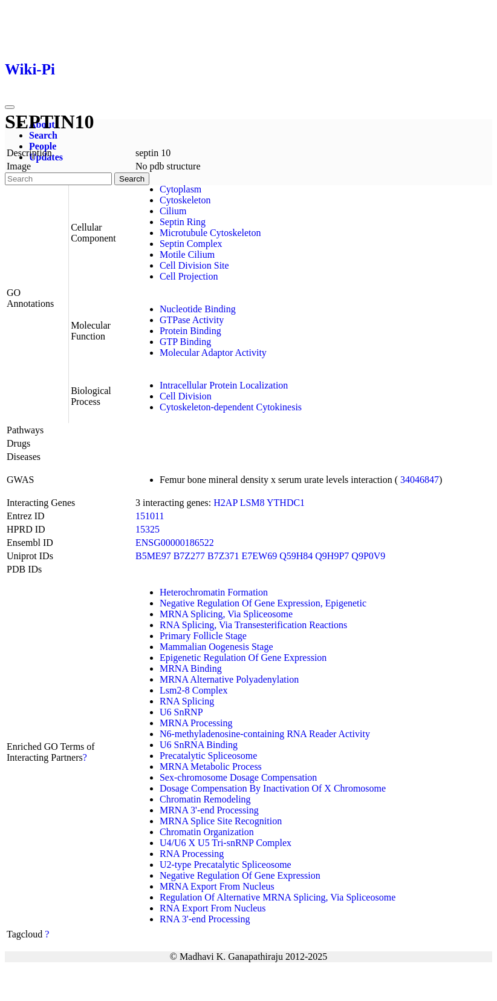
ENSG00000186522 (174, 542)
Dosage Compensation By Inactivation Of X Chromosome (273, 788)
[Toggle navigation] (10, 107)
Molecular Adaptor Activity (213, 352)
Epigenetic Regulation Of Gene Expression (243, 657)
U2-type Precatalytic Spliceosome (225, 864)
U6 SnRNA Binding (199, 745)
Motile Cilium (187, 254)
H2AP (225, 502)
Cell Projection (189, 276)
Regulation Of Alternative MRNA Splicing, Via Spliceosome (277, 897)
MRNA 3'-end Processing (209, 810)
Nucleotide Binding (198, 309)
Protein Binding (190, 331)
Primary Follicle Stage (203, 636)
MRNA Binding (191, 668)
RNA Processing (192, 853)
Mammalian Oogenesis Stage (216, 647)
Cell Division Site (194, 265)
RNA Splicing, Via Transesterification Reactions (253, 625)
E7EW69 (260, 556)
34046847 (419, 479)
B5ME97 (153, 556)
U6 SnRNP (181, 712)
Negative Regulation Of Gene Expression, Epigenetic (263, 603)
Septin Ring (183, 222)
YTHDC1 (286, 502)
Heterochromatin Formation (214, 592)
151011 (149, 516)
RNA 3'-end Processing (205, 919)
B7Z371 (223, 556)
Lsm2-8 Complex (193, 690)
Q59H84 (296, 556)
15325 (147, 529)
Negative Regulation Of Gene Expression (240, 875)
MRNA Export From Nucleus (217, 886)
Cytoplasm (180, 189)
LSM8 (252, 502)
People (42, 146)
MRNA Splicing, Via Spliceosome (226, 614)
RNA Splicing (187, 701)
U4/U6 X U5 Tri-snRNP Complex (225, 843)
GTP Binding (185, 341)
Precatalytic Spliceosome (208, 755)
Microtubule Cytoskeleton (210, 233)
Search (43, 135)
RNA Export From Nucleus (213, 908)
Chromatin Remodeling (205, 799)
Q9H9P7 (332, 556)
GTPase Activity (192, 320)
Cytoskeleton (185, 200)
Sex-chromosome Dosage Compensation (238, 777)
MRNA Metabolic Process (211, 766)
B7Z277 (189, 556)
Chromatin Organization (207, 832)
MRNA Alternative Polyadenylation (229, 679)
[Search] (58, 178)
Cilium (173, 211)
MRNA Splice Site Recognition (221, 821)
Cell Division (186, 396)
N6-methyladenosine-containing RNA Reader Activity (265, 734)
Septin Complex (191, 243)
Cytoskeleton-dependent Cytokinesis (231, 407)
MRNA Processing (196, 723)
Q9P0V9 (368, 556)
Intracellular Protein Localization (224, 385)
